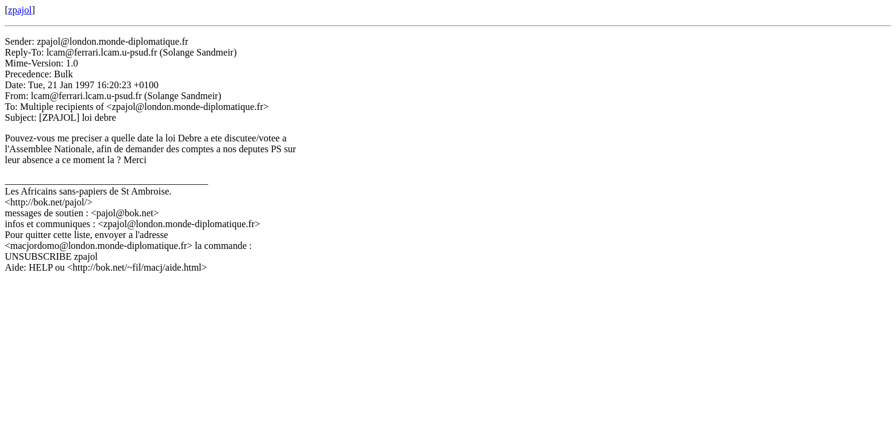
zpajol (19, 10)
